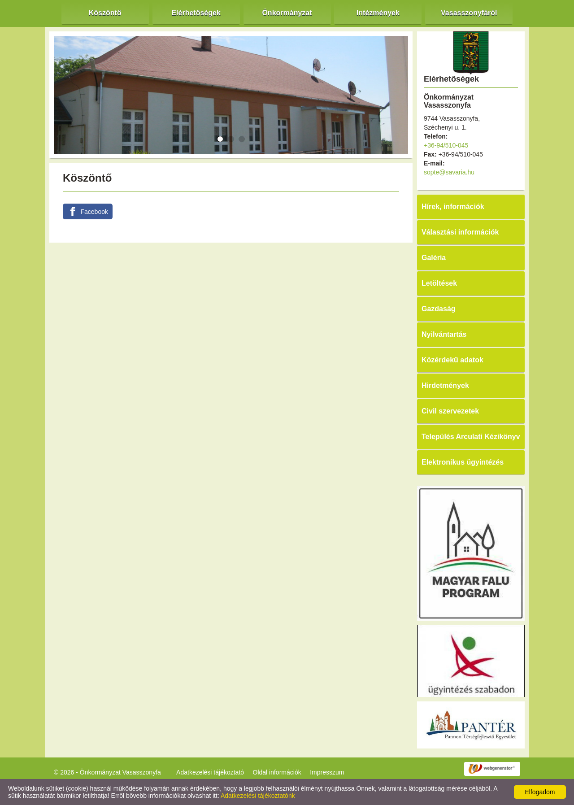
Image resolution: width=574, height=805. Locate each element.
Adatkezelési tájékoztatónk (258, 795)
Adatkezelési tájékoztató (210, 772)
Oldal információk (277, 772)
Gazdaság (439, 309)
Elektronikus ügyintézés (463, 462)
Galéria (434, 257)
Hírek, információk (453, 206)
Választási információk (460, 232)
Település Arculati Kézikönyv (471, 436)
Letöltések (439, 283)
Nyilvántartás (444, 334)
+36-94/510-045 (446, 145)
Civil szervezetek (450, 411)
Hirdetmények (445, 385)
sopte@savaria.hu (449, 172)
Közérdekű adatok (452, 360)
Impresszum (327, 772)
